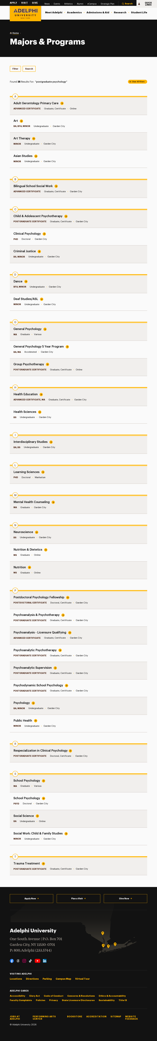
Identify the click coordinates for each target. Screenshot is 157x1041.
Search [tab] (29, 69)
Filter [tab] (15, 69)
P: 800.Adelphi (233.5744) (31, 950)
